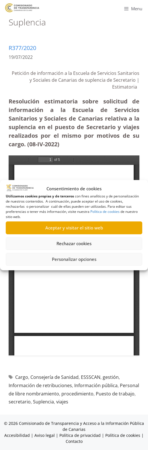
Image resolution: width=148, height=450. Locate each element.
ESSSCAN (90, 377)
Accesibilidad (17, 435)
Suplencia (43, 402)
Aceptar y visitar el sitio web (74, 228)
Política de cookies (105, 211)
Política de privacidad (80, 435)
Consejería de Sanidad (54, 377)
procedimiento (77, 394)
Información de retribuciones (40, 385)
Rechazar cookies (74, 243)
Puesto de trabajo (115, 394)
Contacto (74, 441)
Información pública (96, 385)
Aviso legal (44, 435)
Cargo (21, 377)
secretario (20, 402)
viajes (62, 402)
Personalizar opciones (74, 259)
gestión (111, 377)
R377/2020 (22, 48)
